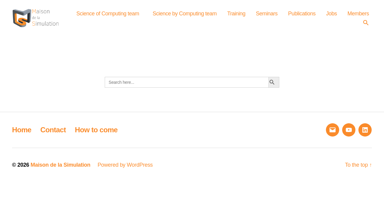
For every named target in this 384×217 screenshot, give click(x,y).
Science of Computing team (139, 16)
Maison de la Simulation (60, 170)
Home (21, 135)
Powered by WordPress (125, 170)
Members (341, 25)
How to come (96, 135)
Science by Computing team (217, 16)
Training (268, 16)
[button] (367, 25)
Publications (334, 16)
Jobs (363, 16)
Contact (53, 135)
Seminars (299, 16)
